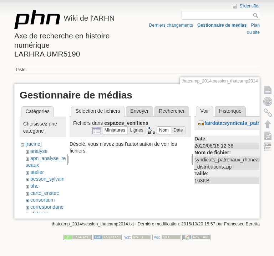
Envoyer (139, 111)
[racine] (33, 144)
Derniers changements (171, 25)
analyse (38, 151)
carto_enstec (44, 193)
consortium (42, 200)
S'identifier (249, 6)
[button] (115, 130)
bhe (34, 186)
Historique (230, 111)
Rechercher (171, 111)
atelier (37, 172)
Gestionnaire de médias (222, 25)
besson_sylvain (47, 179)
